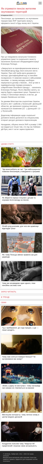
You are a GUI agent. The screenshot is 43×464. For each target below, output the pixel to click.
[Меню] (40, 3)
